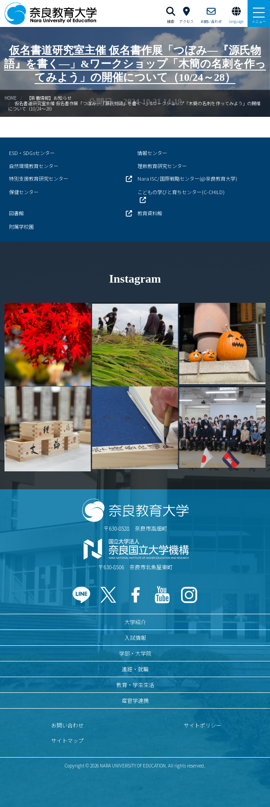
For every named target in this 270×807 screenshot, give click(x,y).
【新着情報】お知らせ (49, 97)
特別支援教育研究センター (38, 178)
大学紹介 (135, 621)
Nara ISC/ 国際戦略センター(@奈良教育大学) (187, 178)
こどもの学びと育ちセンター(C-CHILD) (181, 191)
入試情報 (135, 637)
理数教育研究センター (162, 165)
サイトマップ (67, 740)
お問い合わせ (67, 725)
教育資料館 (149, 213)
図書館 (16, 213)
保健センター (24, 191)
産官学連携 (135, 700)
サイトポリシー (202, 725)
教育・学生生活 (135, 684)
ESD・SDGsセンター (32, 152)
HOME (10, 97)
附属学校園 (21, 226)
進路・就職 (135, 669)
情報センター (152, 152)
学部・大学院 (135, 653)
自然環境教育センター (33, 165)
